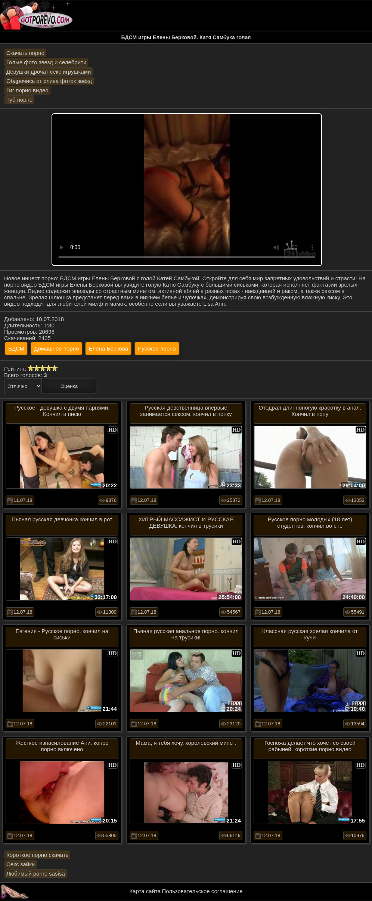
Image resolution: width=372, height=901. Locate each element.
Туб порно (19, 99)
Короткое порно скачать (37, 855)
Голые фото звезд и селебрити (46, 62)
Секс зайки (20, 864)
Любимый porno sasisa (35, 873)
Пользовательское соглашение (202, 891)
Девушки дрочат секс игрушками (48, 71)
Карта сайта (145, 891)
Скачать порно (25, 53)
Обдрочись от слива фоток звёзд (49, 81)
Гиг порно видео (27, 90)
